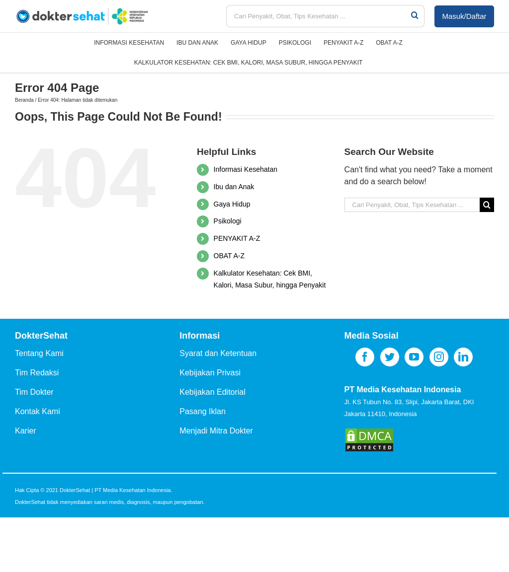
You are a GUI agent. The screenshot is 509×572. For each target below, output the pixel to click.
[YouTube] (414, 357)
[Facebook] (364, 357)
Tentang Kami (39, 353)
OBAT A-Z (229, 256)
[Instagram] (438, 357)
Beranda (24, 100)
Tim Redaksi (37, 372)
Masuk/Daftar (464, 16)
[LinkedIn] (463, 357)
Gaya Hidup (232, 204)
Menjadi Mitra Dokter (216, 431)
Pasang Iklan (202, 411)
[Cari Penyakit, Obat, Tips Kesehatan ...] (318, 16)
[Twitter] (389, 357)
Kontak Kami (37, 411)
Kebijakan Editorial (212, 392)
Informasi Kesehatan (245, 169)
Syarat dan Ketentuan (217, 353)
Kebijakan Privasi (210, 372)
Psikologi (228, 221)
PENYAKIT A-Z (237, 238)
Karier (25, 431)
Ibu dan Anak (234, 187)
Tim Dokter (34, 392)
